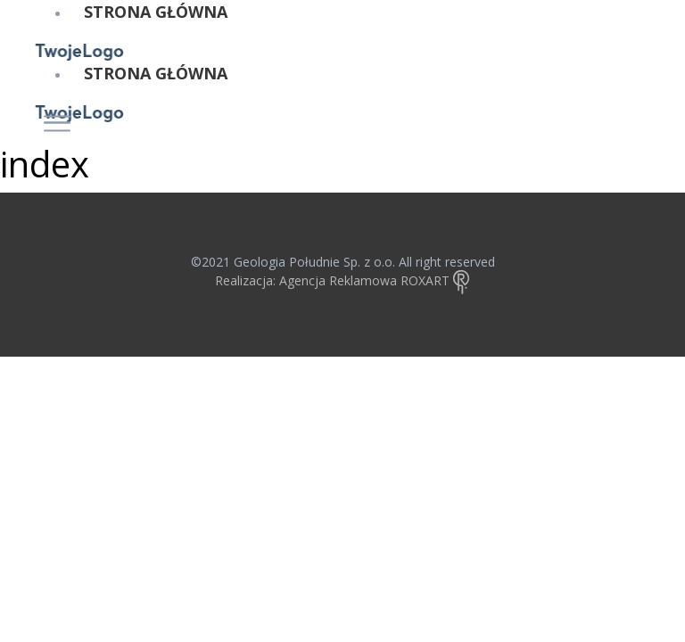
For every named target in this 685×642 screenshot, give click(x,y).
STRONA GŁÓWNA (155, 11)
